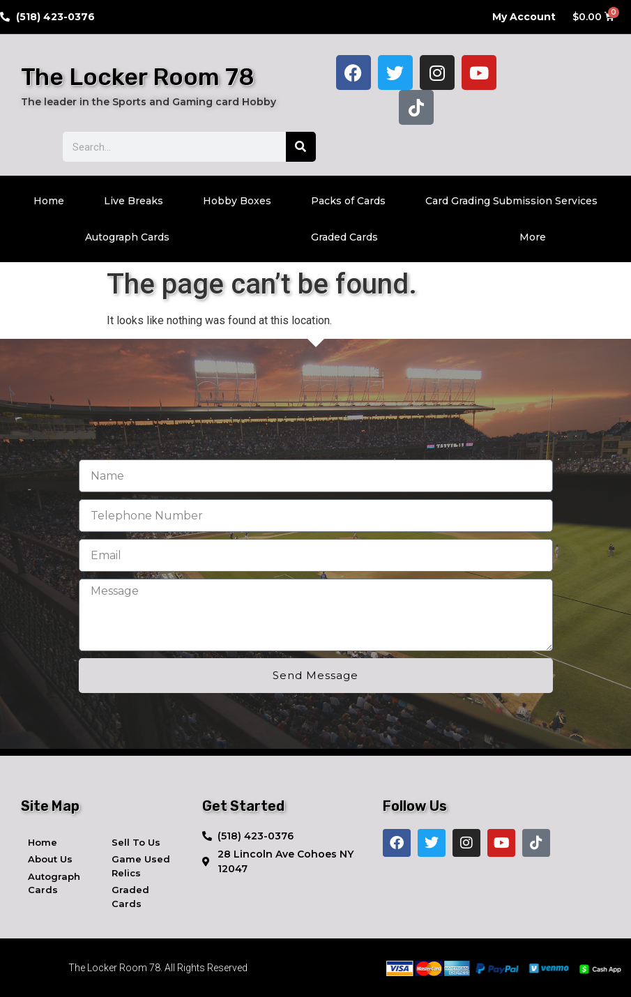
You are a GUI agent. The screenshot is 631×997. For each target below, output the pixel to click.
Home (48, 201)
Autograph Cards (127, 237)
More (532, 237)
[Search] (301, 147)
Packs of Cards (348, 201)
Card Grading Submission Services (511, 201)
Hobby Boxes (237, 201)
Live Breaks (133, 201)
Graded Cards (344, 237)
